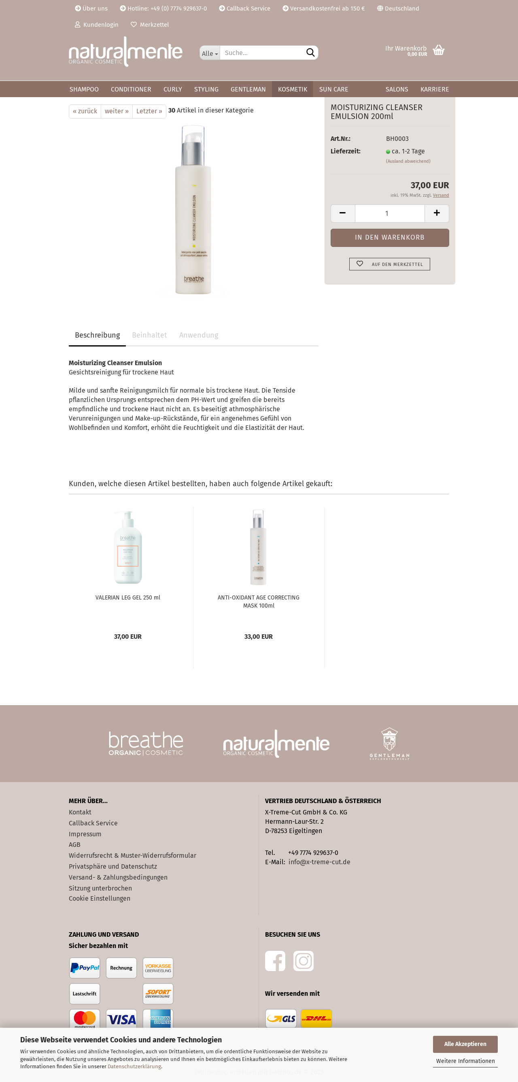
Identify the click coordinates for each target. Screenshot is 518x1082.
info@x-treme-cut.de (319, 862)
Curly (172, 89)
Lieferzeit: (346, 151)
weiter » (117, 111)
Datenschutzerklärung (134, 1066)
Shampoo (84, 89)
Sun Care (333, 89)
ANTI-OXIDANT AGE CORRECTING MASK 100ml (258, 601)
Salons (397, 89)
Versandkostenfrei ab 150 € (323, 8)
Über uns (91, 8)
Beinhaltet (149, 335)
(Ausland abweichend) (408, 161)
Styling (206, 89)
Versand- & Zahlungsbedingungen (118, 877)
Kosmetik (292, 89)
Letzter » (149, 111)
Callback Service (244, 8)
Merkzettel (150, 24)
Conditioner (131, 89)
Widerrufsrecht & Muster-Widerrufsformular (132, 855)
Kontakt (80, 812)
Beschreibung (97, 335)
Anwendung (198, 335)
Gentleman (248, 89)
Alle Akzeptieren (465, 1044)
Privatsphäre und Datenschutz (113, 866)
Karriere (434, 89)
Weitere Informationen (465, 1061)
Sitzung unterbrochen (100, 888)
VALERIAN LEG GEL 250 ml (128, 597)
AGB (75, 844)
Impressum (85, 834)
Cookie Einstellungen (99, 898)
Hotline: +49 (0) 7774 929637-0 (163, 8)
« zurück (85, 111)
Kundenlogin (97, 24)
